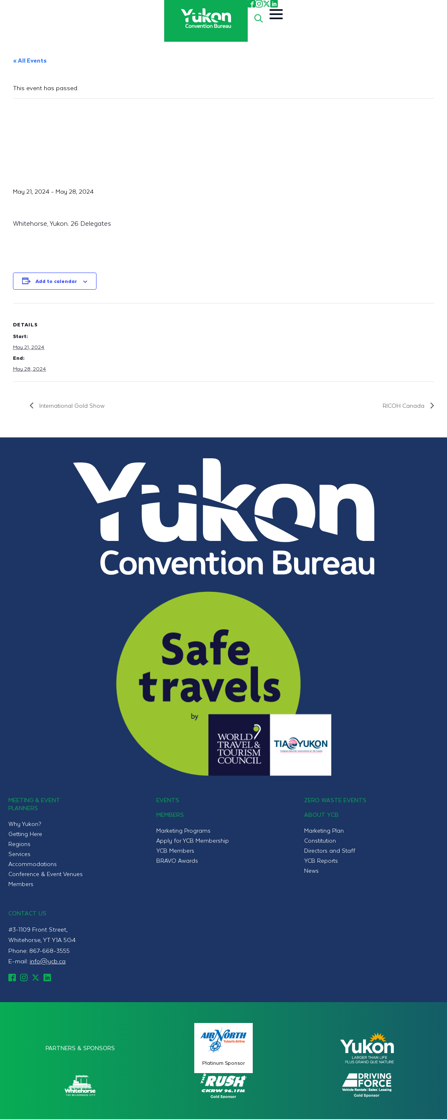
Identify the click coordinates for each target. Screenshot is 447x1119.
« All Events (30, 60)
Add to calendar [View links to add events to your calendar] (56, 281)
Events (167, 800)
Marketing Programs (183, 830)
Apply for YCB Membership (192, 840)
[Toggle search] (258, 18)
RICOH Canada (404, 405)
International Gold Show (71, 405)
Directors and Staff (329, 850)
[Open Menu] (276, 14)
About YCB (321, 814)
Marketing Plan (324, 830)
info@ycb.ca (48, 961)
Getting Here (25, 834)
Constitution (320, 840)
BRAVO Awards (177, 860)
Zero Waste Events (335, 800)
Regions (19, 844)
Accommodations (32, 864)
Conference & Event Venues (45, 874)
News (311, 870)
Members (20, 884)
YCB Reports (321, 860)
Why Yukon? (24, 824)
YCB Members (175, 850)
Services (19, 854)
